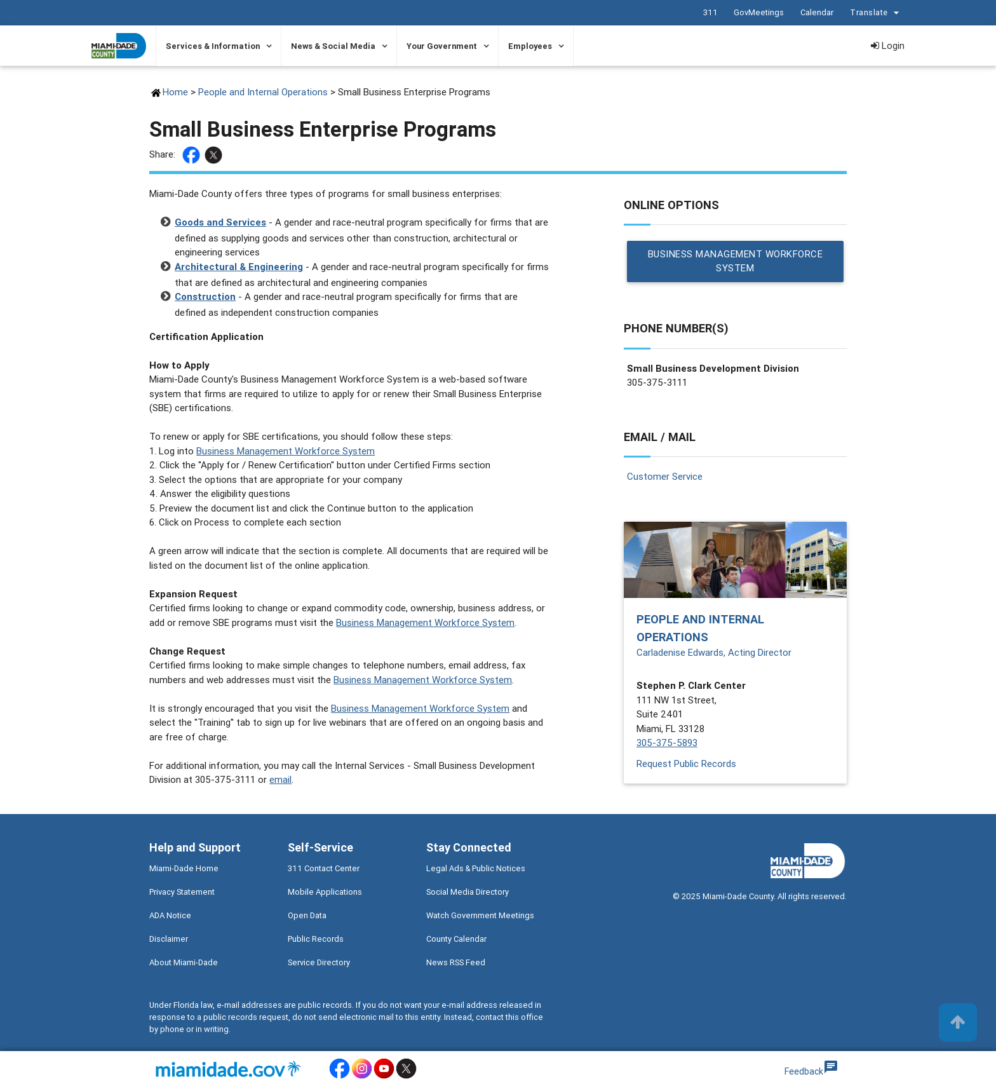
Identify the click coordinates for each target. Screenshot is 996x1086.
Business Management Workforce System (285, 451)
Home (175, 92)
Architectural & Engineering (239, 267)
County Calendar (456, 938)
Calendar (816, 12)
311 (710, 12)
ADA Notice (170, 915)
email (280, 779)
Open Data (307, 915)
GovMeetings (758, 12)
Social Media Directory (467, 891)
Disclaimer (168, 938)
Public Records (316, 938)
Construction (205, 296)
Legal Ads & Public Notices (475, 868)
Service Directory (319, 962)
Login (888, 45)
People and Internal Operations (263, 92)
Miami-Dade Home (184, 868)
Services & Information (213, 46)
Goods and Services (220, 222)
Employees (530, 46)
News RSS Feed (455, 962)
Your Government (442, 46)
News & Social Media (333, 46)
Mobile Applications (325, 891)
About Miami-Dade (183, 962)
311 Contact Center (324, 868)
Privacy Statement (182, 891)
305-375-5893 (666, 743)
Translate (876, 13)
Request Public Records (686, 763)
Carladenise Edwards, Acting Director (713, 652)
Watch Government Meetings (480, 915)
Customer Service (665, 476)
